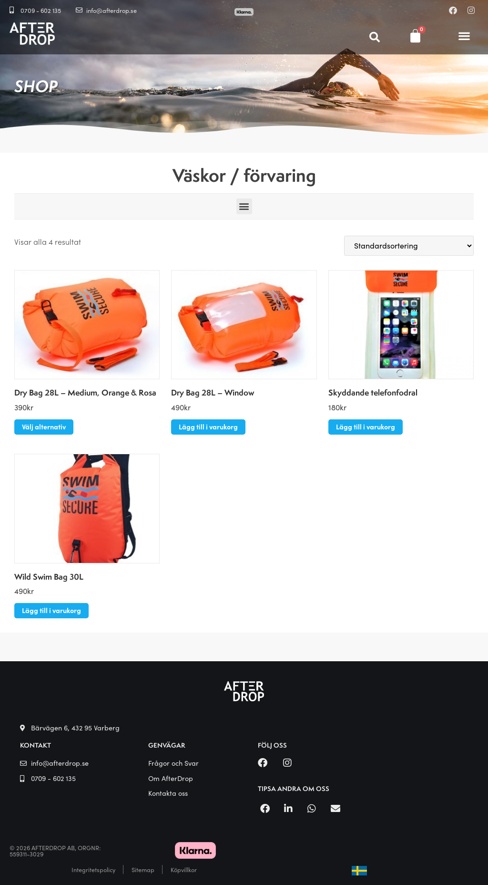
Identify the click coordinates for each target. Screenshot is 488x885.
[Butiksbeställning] (409, 246)
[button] (464, 36)
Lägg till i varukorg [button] (208, 426)
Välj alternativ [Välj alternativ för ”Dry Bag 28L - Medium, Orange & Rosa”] (44, 426)
